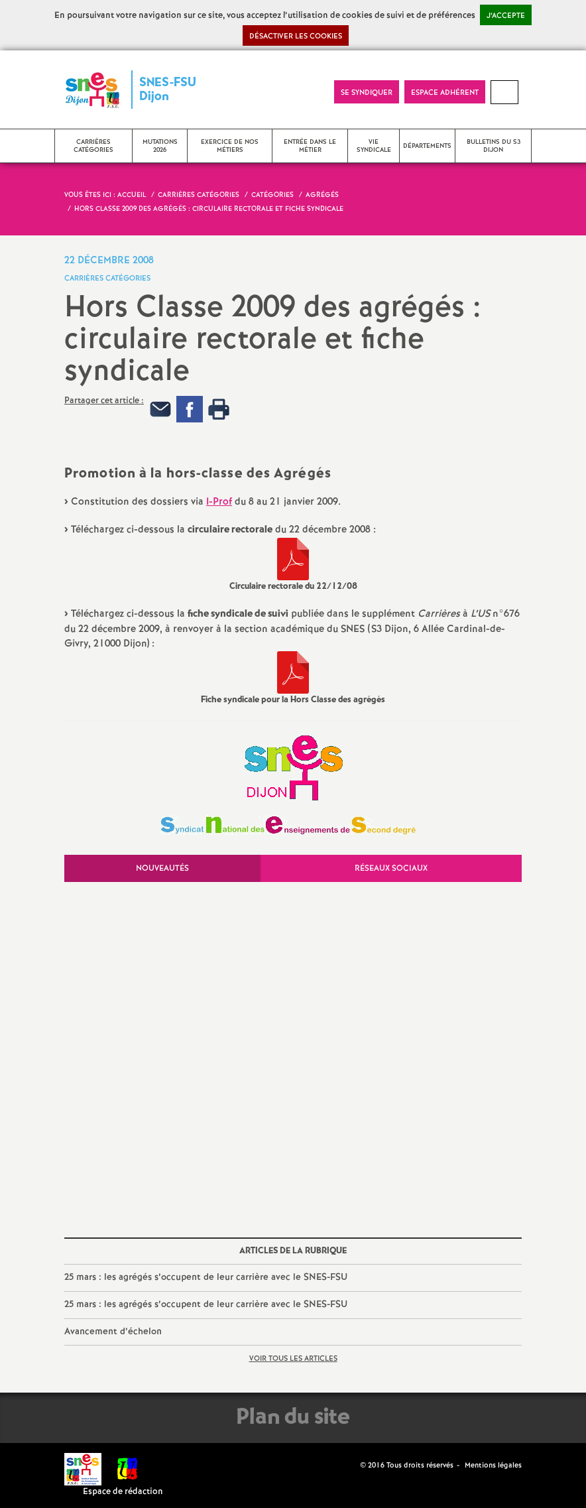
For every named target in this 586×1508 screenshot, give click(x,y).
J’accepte (506, 16)
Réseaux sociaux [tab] (391, 868)
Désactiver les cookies (295, 36)
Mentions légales (493, 1465)
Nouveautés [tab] (162, 868)
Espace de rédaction (123, 1491)
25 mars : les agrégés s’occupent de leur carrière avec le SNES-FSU (205, 1277)
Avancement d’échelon (113, 1331)
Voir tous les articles (293, 1358)
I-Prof (219, 502)
